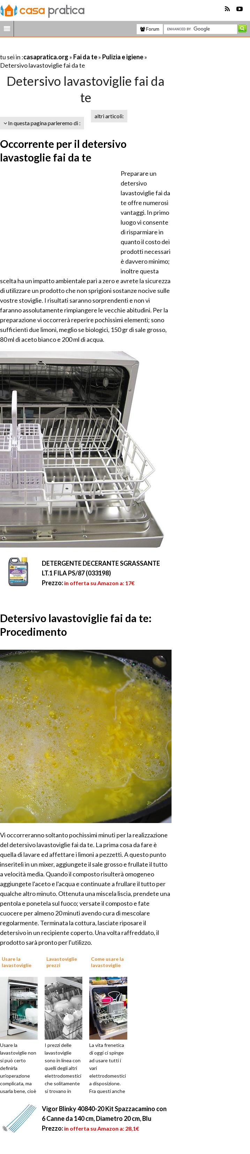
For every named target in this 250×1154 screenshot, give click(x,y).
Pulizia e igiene (122, 57)
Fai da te (85, 57)
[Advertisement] (81, 48)
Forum (149, 29)
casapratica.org (45, 57)
